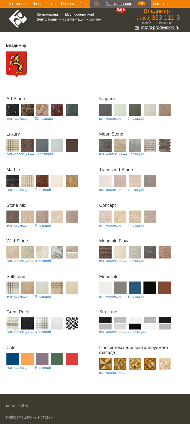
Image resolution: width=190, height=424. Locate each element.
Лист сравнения (118, 4)
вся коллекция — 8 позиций (28, 261)
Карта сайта (17, 406)
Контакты (160, 4)
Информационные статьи (29, 417)
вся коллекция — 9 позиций (121, 154)
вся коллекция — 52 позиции (29, 118)
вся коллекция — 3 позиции (28, 225)
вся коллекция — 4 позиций (121, 190)
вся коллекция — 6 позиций (121, 118)
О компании (17, 4)
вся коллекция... (112, 373)
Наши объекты (44, 4)
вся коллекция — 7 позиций (28, 190)
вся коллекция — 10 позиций (29, 154)
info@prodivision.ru (156, 27)
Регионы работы (74, 4)
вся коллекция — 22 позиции (122, 332)
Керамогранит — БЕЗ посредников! (65, 14)
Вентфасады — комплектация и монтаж (69, 19)
